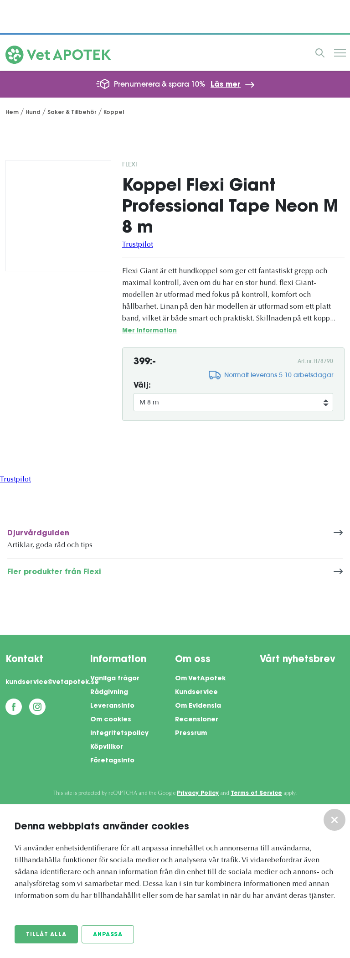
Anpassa (108, 934)
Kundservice (196, 692)
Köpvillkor (106, 747)
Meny (340, 52)
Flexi (129, 164)
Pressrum (191, 733)
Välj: (142, 385)
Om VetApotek (200, 679)
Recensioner (196, 720)
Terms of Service (256, 793)
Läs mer (226, 84)
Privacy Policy (198, 793)
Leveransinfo (112, 706)
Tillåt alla (46, 934)
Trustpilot (137, 245)
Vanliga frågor (114, 679)
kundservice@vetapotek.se (47, 682)
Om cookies (110, 720)
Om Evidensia (198, 706)
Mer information (149, 331)
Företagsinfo (112, 761)
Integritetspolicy (119, 733)
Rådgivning (109, 692)
